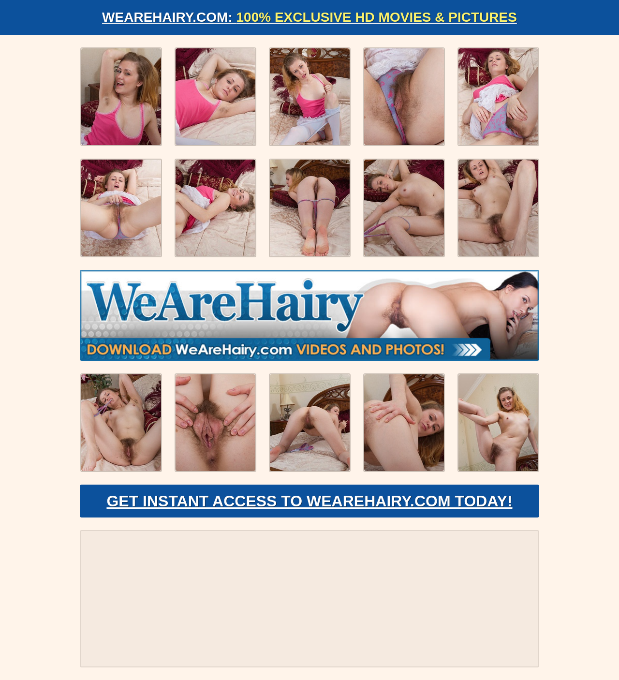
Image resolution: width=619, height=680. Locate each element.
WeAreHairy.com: (309, 17)
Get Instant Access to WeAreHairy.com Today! (309, 501)
